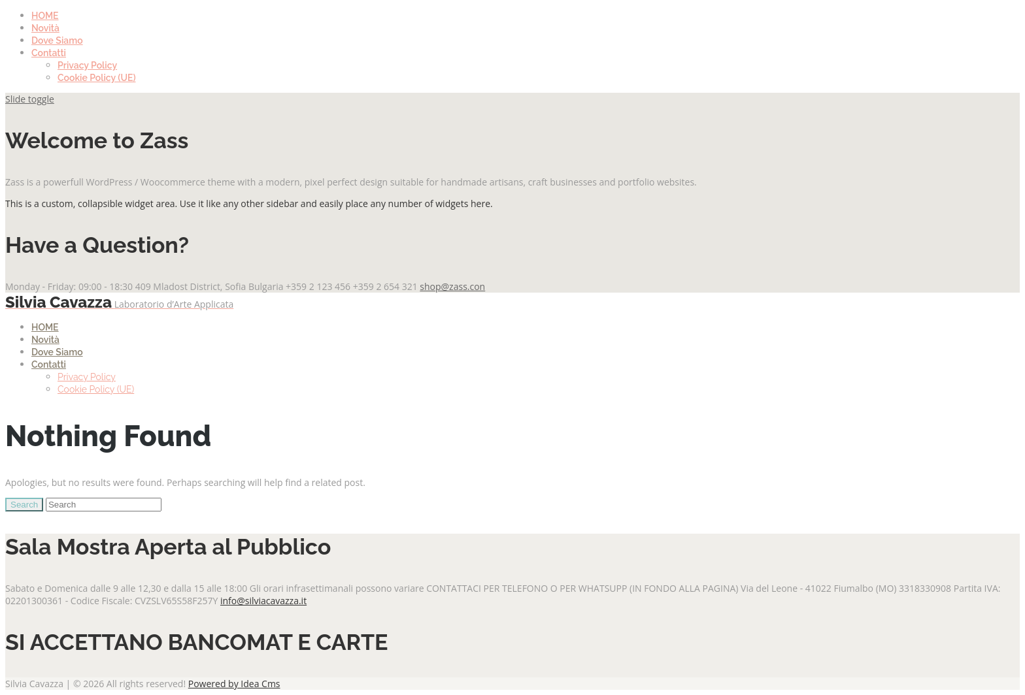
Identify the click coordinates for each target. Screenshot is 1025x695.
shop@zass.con (452, 286)
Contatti (48, 53)
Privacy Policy (87, 65)
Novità (45, 28)
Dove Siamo (57, 40)
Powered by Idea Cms (234, 683)
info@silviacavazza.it (263, 600)
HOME (45, 15)
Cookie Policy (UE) (97, 78)
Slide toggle (29, 99)
